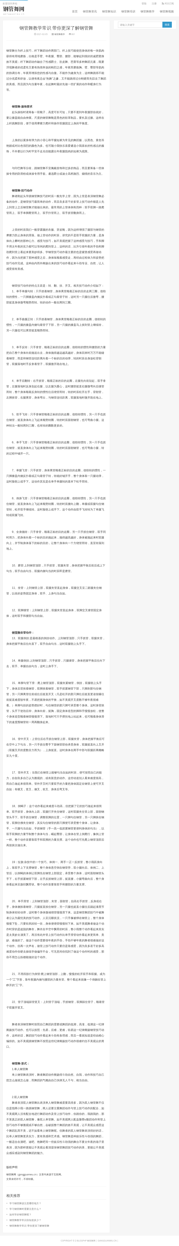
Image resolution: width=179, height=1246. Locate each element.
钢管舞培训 (128, 11)
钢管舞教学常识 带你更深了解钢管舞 (56, 28)
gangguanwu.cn (107, 1240)
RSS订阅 (168, 3)
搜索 (167, 24)
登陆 (144, 3)
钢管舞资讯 (90, 11)
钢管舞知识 (109, 11)
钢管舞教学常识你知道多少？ (25, 1220)
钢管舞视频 (167, 11)
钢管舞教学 (148, 11)
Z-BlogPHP (81, 1240)
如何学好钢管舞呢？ (20, 1214)
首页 (75, 11)
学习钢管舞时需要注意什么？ (25, 1208)
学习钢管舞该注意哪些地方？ (25, 1203)
